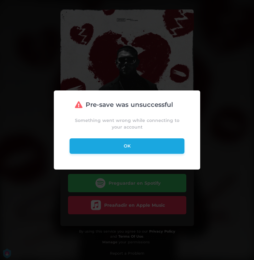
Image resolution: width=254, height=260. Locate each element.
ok (127, 146)
